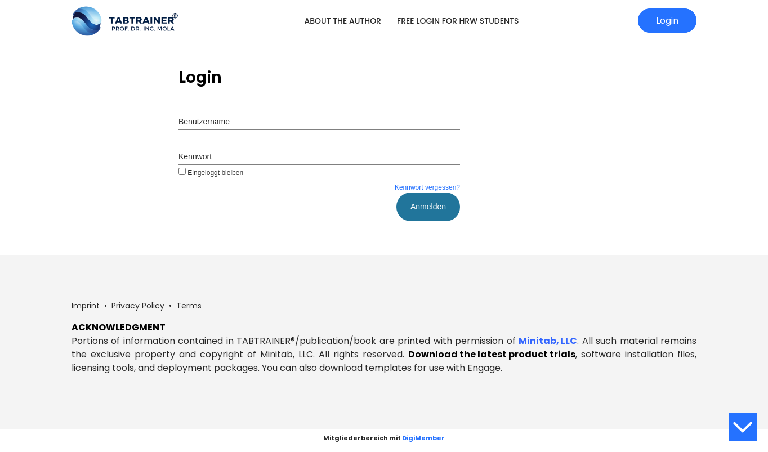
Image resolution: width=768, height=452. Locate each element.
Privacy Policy (137, 305)
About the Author (342, 20)
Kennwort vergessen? (427, 187)
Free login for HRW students (458, 20)
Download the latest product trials (491, 354)
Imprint (86, 305)
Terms (189, 305)
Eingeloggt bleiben (210, 173)
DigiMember (423, 437)
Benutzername (204, 121)
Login (667, 20)
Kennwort (195, 156)
